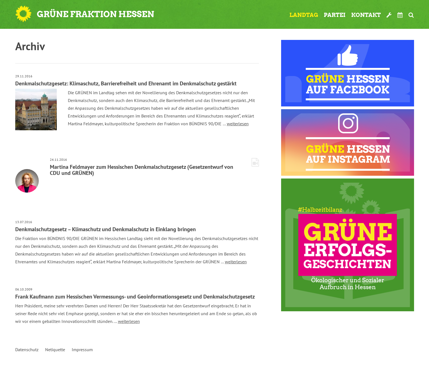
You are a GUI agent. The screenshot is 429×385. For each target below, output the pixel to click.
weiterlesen (238, 123)
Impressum (82, 349)
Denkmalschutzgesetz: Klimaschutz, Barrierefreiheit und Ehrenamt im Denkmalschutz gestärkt (126, 83)
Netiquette (55, 349)
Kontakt (366, 15)
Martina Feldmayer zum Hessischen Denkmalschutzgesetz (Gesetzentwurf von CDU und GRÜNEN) (141, 170)
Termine (400, 15)
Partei (335, 15)
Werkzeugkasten (389, 15)
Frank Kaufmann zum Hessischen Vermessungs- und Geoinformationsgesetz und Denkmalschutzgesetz (135, 296)
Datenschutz (26, 349)
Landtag (303, 15)
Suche (411, 15)
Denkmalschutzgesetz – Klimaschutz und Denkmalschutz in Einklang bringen (105, 229)
